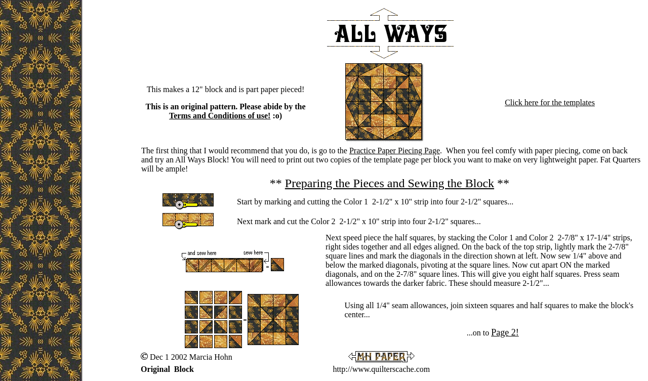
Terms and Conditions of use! (219, 115)
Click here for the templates (550, 102)
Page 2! (504, 332)
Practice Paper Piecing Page (394, 150)
